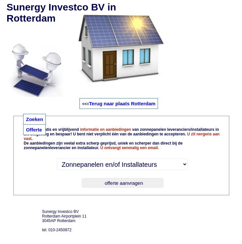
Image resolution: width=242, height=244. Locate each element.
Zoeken (34, 119)
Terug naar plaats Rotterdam (122, 103)
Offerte (34, 129)
